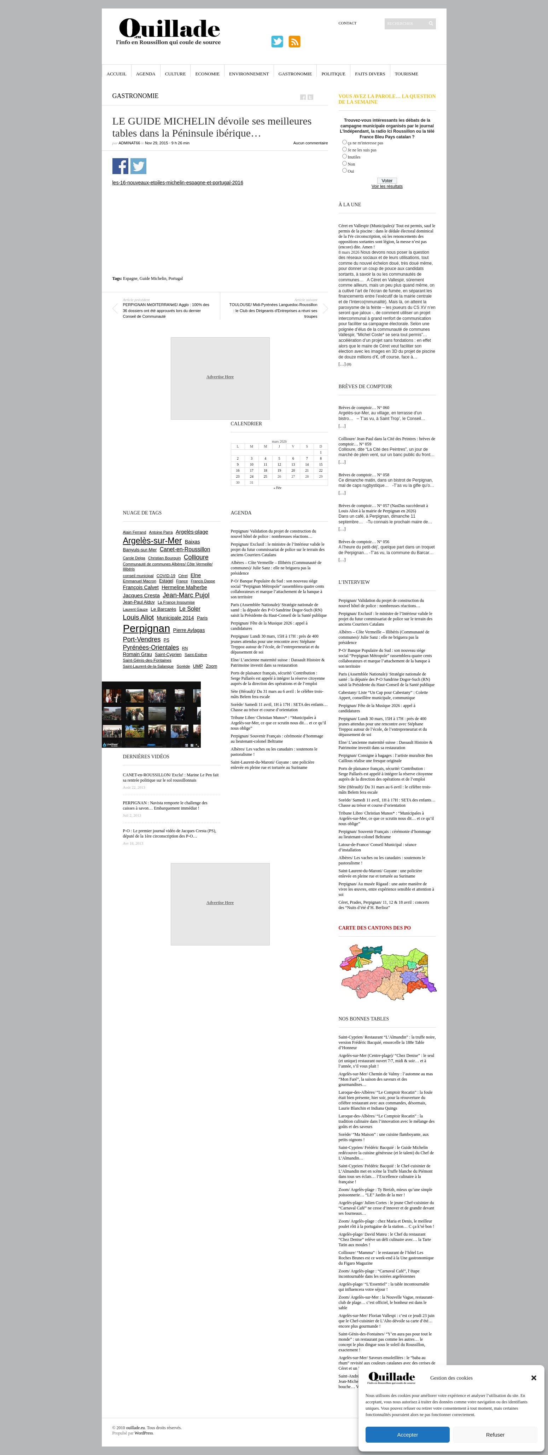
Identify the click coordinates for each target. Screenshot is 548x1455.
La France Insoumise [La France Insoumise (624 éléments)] (176, 602)
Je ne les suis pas (362, 150)
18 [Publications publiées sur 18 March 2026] (265, 470)
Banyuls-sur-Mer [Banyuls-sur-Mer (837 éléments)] (140, 549)
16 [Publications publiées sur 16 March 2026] (238, 470)
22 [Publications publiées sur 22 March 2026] (320, 470)
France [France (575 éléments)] (182, 581)
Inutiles (354, 157)
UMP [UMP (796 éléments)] (198, 666)
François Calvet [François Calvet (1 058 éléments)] (141, 587)
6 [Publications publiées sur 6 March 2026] (293, 458)
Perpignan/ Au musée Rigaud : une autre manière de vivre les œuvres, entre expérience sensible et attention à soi (386, 889)
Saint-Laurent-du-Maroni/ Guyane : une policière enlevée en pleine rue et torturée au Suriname (380, 873)
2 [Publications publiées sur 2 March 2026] (238, 458)
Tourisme (406, 73)
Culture (175, 73)
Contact (348, 23)
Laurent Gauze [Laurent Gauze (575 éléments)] (135, 609)
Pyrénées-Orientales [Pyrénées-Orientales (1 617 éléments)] (151, 647)
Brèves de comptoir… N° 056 (364, 541)
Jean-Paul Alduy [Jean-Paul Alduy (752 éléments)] (139, 602)
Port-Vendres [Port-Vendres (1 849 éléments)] (142, 639)
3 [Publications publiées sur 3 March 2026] (251, 458)
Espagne (130, 278)
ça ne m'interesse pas (365, 142)
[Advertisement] (220, 204)
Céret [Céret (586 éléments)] (182, 576)
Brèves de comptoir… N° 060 (364, 407)
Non (351, 164)
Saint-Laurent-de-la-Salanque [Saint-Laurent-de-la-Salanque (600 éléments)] (148, 666)
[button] (533, 1377)
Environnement (249, 73)
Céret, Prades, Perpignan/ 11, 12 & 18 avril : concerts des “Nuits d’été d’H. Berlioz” (384, 905)
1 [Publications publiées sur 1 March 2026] (321, 452)
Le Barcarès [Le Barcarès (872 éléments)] (163, 609)
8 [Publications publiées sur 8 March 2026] (321, 458)
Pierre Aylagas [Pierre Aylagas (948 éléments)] (189, 630)
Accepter (407, 1435)
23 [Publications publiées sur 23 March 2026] (238, 476)
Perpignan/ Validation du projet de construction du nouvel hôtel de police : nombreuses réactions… (381, 603)
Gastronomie (295, 73)
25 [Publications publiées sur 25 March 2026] (265, 476)
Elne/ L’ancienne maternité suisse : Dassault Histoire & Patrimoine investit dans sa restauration (386, 745)
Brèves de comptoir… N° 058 (364, 474)
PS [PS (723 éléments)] (166, 640)
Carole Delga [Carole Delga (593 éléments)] (134, 558)
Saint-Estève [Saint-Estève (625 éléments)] (196, 654)
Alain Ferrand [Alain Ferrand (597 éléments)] (134, 532)
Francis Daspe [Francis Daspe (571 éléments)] (203, 581)
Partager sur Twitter (138, 166)
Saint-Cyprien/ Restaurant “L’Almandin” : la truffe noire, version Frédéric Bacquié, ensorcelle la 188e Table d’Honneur (387, 1042)
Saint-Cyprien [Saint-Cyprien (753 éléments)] (168, 654)
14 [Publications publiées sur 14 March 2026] (307, 464)
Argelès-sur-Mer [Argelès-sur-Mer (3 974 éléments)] (152, 540)
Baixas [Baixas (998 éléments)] (192, 542)
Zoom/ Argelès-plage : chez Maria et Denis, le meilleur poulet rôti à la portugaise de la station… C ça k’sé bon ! (387, 1224)
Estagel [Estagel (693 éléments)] (166, 581)
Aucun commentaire (310, 143)
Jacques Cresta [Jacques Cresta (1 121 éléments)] (141, 595)
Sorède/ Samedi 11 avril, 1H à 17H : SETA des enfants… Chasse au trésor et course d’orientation (387, 803)
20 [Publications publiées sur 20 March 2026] (293, 470)
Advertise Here (220, 376)
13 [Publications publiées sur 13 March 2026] (293, 464)
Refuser (495, 1435)
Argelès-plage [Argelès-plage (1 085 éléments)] (192, 532)
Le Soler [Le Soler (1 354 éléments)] (189, 608)
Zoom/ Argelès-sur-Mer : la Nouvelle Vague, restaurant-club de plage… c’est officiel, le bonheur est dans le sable (386, 1302)
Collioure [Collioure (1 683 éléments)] (196, 557)
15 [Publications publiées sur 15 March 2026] (320, 464)
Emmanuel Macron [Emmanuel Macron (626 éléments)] (139, 581)
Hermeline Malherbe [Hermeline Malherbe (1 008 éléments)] (184, 587)
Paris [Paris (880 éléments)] (202, 618)
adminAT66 (129, 143)
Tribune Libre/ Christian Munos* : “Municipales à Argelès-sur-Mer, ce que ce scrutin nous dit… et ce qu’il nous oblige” (386, 818)
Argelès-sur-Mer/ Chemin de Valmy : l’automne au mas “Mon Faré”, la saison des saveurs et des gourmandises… (386, 1079)
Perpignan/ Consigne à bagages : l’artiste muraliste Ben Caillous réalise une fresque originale (386, 758)
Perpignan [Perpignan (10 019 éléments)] (146, 628)
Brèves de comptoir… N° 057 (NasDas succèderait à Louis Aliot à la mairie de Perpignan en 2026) (383, 508)
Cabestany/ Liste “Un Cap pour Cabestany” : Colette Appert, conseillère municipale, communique (383, 695)
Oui (351, 171)
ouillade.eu (135, 1427)
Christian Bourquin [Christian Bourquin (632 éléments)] (164, 558)
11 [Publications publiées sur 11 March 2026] (265, 464)
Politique (333, 73)
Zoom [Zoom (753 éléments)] (211, 666)
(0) (349, 364)
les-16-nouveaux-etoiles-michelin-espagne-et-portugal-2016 (177, 182)
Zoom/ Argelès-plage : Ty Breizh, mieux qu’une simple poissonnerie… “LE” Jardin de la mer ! (385, 1192)
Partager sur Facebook (120, 166)
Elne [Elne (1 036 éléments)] (196, 575)
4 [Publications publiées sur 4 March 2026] (265, 458)
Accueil (117, 73)
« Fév (278, 488)
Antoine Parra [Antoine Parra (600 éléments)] (161, 532)
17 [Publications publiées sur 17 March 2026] (251, 470)
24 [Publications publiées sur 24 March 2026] (251, 476)
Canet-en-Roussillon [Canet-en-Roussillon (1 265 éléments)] (185, 549)
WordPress (144, 1433)
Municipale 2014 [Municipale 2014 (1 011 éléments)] (175, 618)
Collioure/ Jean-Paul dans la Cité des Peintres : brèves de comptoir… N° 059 (387, 441)
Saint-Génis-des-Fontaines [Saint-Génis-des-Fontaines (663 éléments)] (147, 660)
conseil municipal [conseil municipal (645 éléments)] (138, 576)
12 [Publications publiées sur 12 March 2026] (279, 464)
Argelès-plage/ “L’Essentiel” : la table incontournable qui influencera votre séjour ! (384, 1287)
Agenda (146, 73)
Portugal (175, 278)
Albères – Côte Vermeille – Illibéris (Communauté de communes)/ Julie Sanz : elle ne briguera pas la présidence (384, 637)
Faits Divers (370, 73)
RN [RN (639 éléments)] (185, 648)
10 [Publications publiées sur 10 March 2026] (251, 464)
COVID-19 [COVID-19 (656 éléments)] (166, 576)
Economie (207, 73)
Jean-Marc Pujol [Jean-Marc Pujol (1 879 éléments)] (186, 595)
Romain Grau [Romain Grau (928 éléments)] (137, 654)
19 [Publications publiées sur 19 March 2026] (279, 470)
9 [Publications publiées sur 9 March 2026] (238, 464)
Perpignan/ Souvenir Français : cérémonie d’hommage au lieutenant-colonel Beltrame (385, 834)
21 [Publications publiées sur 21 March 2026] (307, 470)
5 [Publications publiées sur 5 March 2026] (279, 458)
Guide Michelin (153, 278)
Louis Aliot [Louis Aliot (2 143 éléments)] (138, 617)
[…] (342, 364)
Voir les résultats (387, 186)
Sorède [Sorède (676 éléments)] (183, 666)
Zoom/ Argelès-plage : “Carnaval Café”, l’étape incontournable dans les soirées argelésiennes (379, 1274)
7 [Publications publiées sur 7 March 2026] (307, 458)
